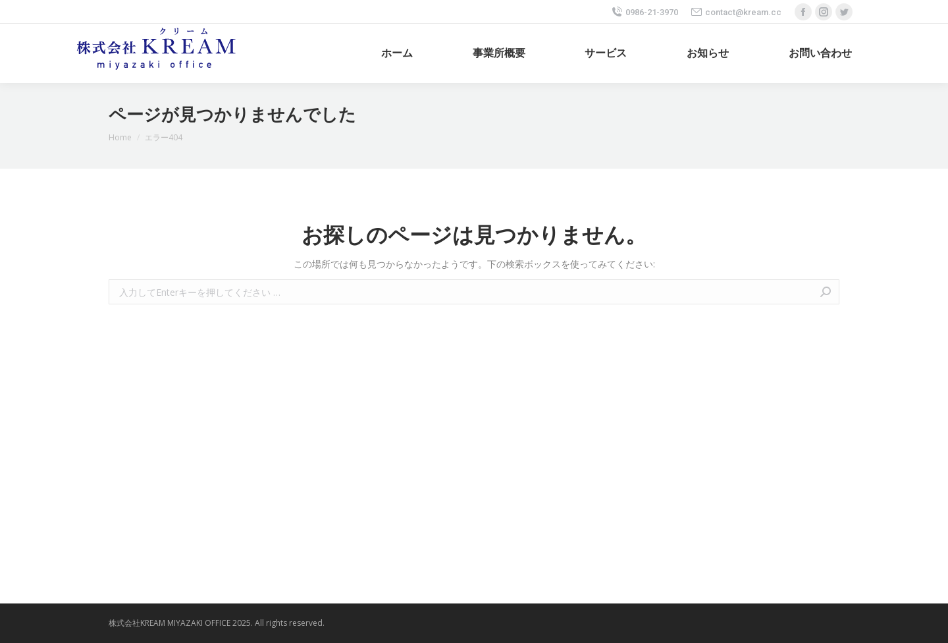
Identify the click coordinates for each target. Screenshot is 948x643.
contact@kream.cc (736, 12)
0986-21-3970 (645, 12)
